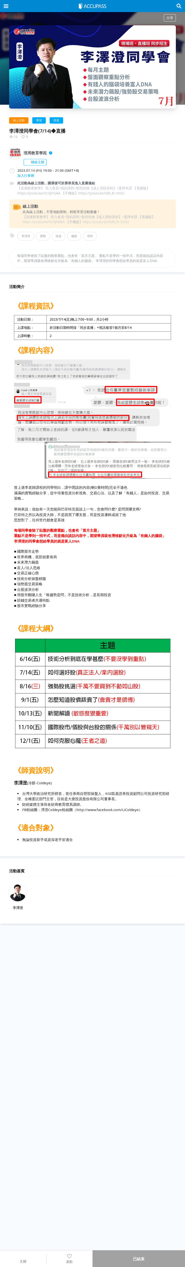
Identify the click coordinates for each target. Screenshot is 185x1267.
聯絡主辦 (35, 162)
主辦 (23, 1258)
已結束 (139, 1258)
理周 (90, 236)
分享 (169, 17)
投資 (58, 236)
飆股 (74, 236)
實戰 (43, 236)
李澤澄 (25, 236)
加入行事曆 (25, 175)
